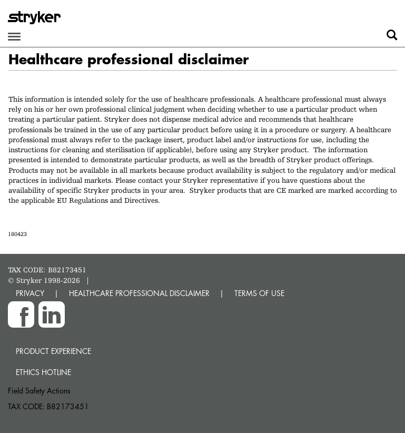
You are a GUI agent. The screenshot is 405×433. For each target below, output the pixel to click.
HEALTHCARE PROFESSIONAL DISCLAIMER (139, 293)
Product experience (53, 351)
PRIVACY (30, 293)
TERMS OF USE (259, 293)
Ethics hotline (43, 372)
